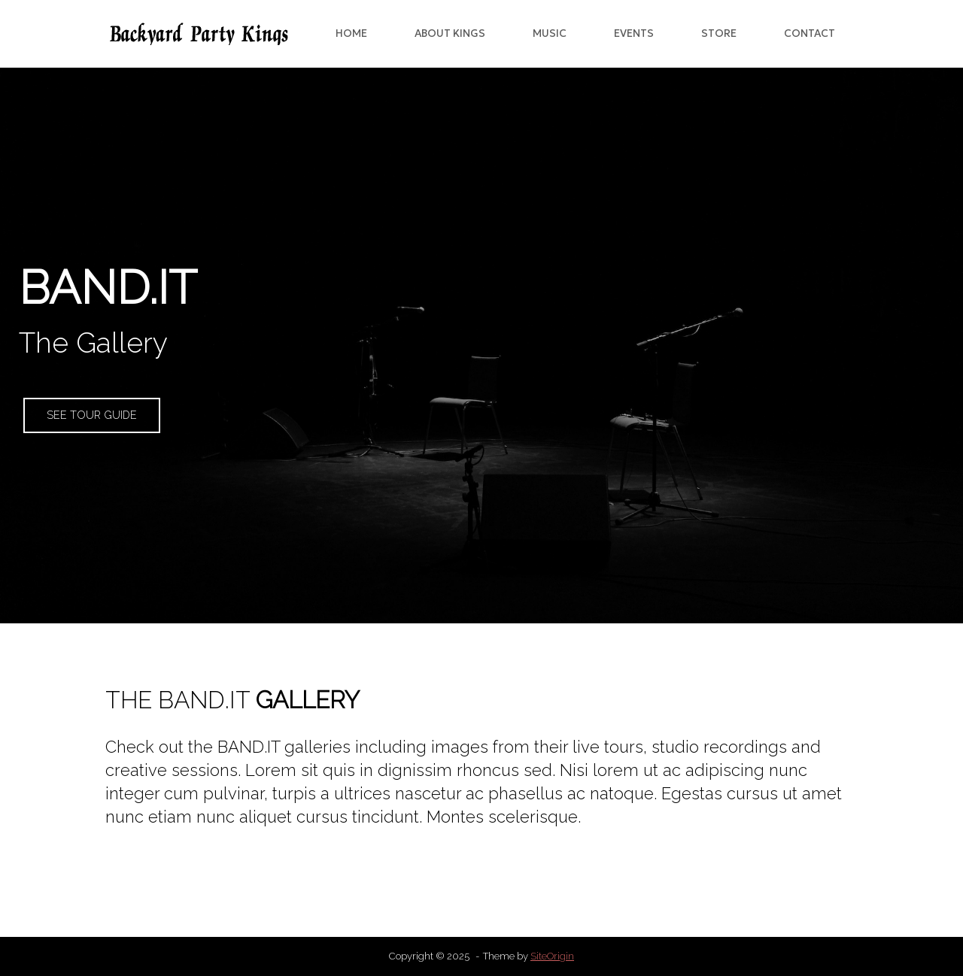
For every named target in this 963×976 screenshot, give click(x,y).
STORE (719, 33)
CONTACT (809, 33)
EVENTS (634, 33)
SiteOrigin (552, 956)
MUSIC (550, 33)
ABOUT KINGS (450, 33)
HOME (351, 33)
